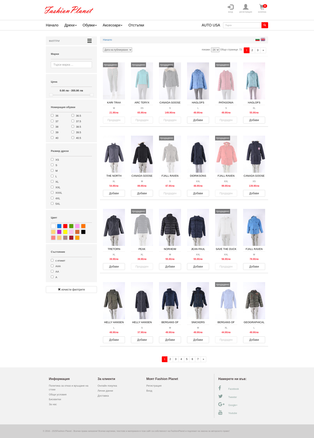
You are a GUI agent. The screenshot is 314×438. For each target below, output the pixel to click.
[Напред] (263, 50)
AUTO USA (211, 25)
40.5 (78, 137)
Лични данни (105, 390)
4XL (57, 198)
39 (56, 132)
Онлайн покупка (107, 385)
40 (56, 137)
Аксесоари (112, 25)
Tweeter (227, 396)
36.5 (78, 115)
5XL (57, 203)
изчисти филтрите (71, 289)
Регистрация (154, 385)
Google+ (228, 404)
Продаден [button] (114, 120)
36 (56, 115)
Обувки (90, 25)
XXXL (58, 192)
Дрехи (70, 25)
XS (57, 159)
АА (57, 271)
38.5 (78, 126)
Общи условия (57, 394)
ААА (58, 266)
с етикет (60, 260)
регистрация (245, 8)
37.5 (78, 121)
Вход (149, 390)
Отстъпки (136, 25)
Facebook (228, 388)
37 (56, 121)
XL (57, 181)
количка (262, 8)
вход (230, 8)
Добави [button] (198, 120)
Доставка (103, 395)
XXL (57, 187)
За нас (53, 404)
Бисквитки (55, 399)
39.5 (78, 132)
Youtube (227, 412)
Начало (52, 25)
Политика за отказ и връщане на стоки (68, 387)
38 (56, 126)
